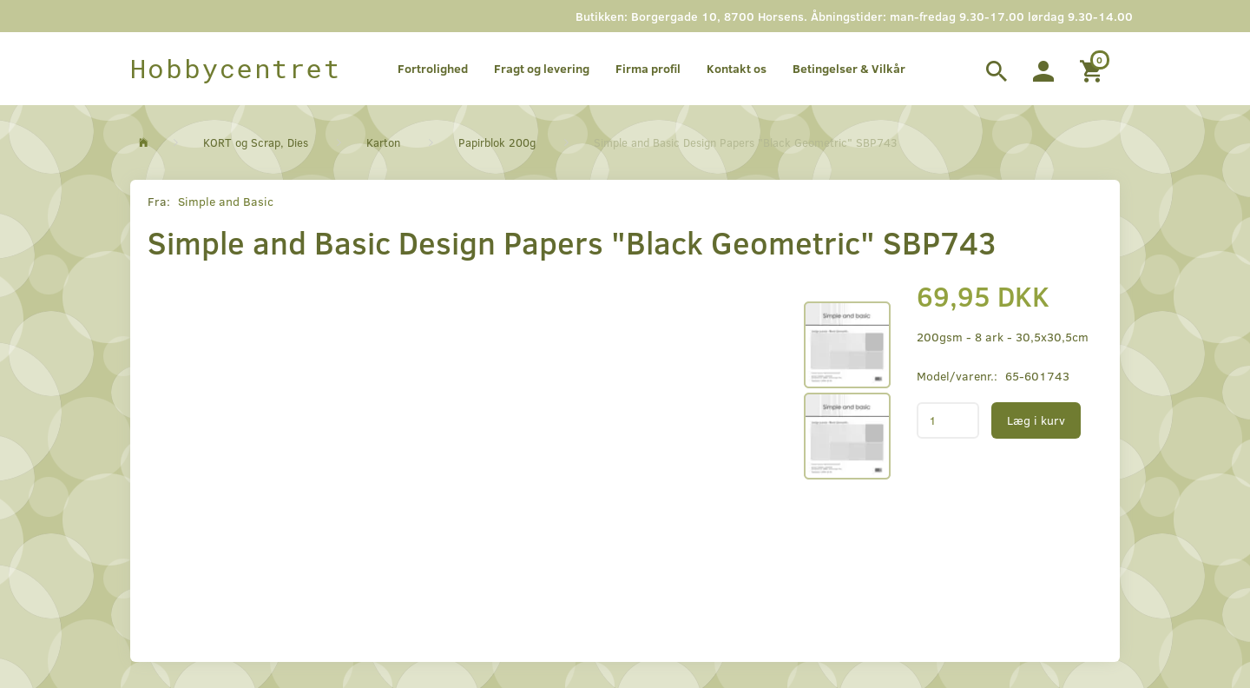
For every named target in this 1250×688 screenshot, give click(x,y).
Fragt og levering (541, 68)
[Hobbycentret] (235, 68)
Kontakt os (736, 68)
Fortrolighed (433, 68)
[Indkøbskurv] (1093, 68)
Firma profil (648, 68)
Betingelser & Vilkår (849, 68)
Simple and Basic (225, 201)
